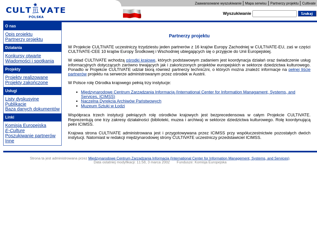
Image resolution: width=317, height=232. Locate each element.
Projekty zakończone (26, 82)
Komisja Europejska (25, 125)
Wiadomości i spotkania (29, 60)
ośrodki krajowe (140, 60)
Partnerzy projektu (24, 39)
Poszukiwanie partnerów (30, 135)
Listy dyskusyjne (22, 99)
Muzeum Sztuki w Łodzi (103, 105)
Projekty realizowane (26, 77)
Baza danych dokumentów (32, 108)
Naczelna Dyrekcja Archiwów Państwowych (121, 101)
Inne (9, 140)
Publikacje (15, 104)
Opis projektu (19, 34)
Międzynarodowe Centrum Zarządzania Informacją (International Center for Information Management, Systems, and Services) (188, 158)
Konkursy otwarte (23, 55)
